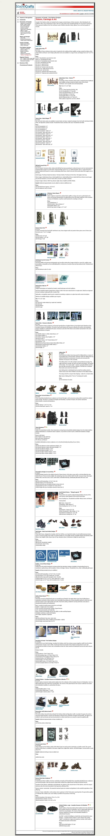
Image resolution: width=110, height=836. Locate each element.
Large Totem (38, 223)
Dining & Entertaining (25, 39)
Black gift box (62, 469)
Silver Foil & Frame (75, 163)
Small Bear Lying (74, 393)
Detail (48, 768)
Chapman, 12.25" (63, 43)
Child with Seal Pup (40, 282)
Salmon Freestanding (40, 561)
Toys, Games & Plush (25, 33)
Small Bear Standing (51, 393)
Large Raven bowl (63, 590)
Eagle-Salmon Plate (63, 676)
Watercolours (62, 257)
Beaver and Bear (62, 425)
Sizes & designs (50, 85)
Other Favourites (24, 45)
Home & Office (23, 50)
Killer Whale (62, 527)
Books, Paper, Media (25, 24)
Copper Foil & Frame (51, 163)
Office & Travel (23, 30)
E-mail (81, 13)
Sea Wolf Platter (39, 813)
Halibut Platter (39, 676)
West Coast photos (51, 257)
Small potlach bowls (75, 593)
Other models (50, 40)
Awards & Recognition (24, 17)
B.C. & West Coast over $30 (27, 59)
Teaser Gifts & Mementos (26, 40)
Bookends (38, 419)
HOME (75, 11)
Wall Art (22, 34)
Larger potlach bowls (52, 593)
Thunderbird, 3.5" (75, 116)
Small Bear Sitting (63, 393)
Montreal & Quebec (25, 61)
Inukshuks (21, 19)
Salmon (37, 393)
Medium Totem (50, 223)
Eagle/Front (38, 741)
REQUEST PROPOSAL (89, 11)
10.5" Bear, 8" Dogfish (40, 591)
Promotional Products (24, 65)
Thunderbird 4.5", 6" (40, 114)
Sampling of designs (51, 281)
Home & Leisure (24, 28)
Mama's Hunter (62, 770)
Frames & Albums (24, 27)
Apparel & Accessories (25, 23)
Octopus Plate (50, 813)
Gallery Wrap (38, 253)
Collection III (73, 320)
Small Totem (62, 225)
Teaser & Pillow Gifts (25, 32)
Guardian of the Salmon (41, 775)
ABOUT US (80, 11)
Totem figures (39, 196)
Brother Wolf (38, 464)
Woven (37, 637)
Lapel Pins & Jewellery (25, 29)
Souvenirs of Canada (24, 22)
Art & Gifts (22, 38)
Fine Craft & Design (25, 25)
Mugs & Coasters (24, 51)
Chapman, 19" (74, 40)
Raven (48, 523)
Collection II (61, 320)
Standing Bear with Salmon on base (40, 708)
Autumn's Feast (74, 770)
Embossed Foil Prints (40, 158)
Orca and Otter (62, 556)
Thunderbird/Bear (40, 91)
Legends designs (50, 500)
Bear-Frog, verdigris (40, 529)
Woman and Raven (51, 424)
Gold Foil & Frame (63, 163)
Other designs (74, 527)
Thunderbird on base (52, 561)
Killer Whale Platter (51, 677)
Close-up (37, 366)
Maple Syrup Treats (25, 44)
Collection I (49, 320)
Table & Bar (23, 52)
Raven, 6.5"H (38, 46)
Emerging (49, 634)
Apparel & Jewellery (25, 48)
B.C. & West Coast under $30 (27, 58)
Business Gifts (22, 63)
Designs (49, 465)
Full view (49, 366)
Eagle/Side (49, 741)
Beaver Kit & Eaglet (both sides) (63, 633)
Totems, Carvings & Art (25, 55)
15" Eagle (38, 320)
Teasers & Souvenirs (25, 53)
